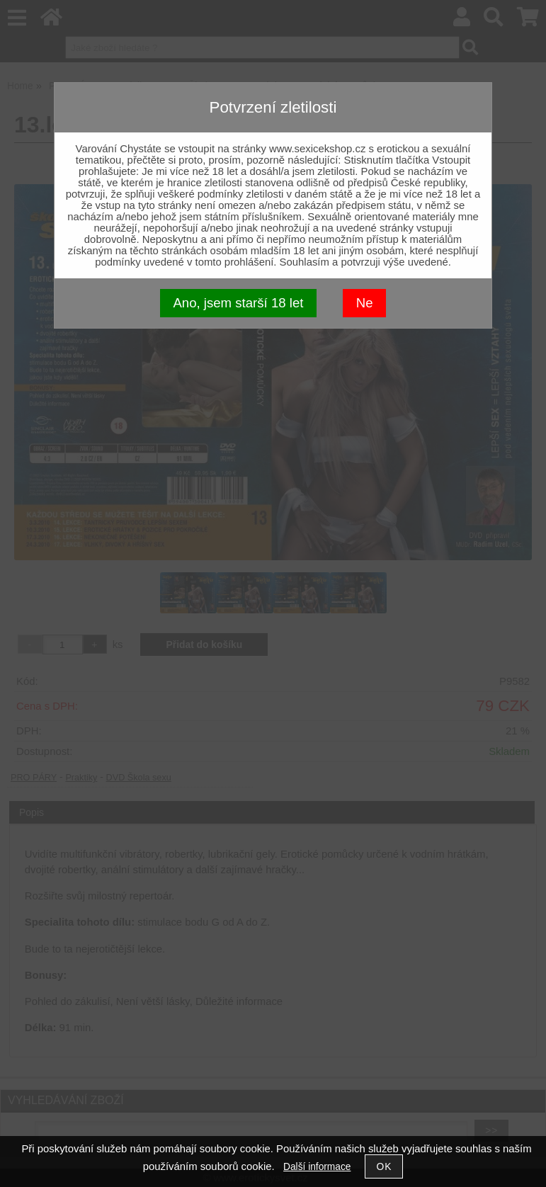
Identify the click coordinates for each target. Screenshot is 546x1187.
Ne (364, 302)
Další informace (317, 1167)
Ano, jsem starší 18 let (238, 302)
